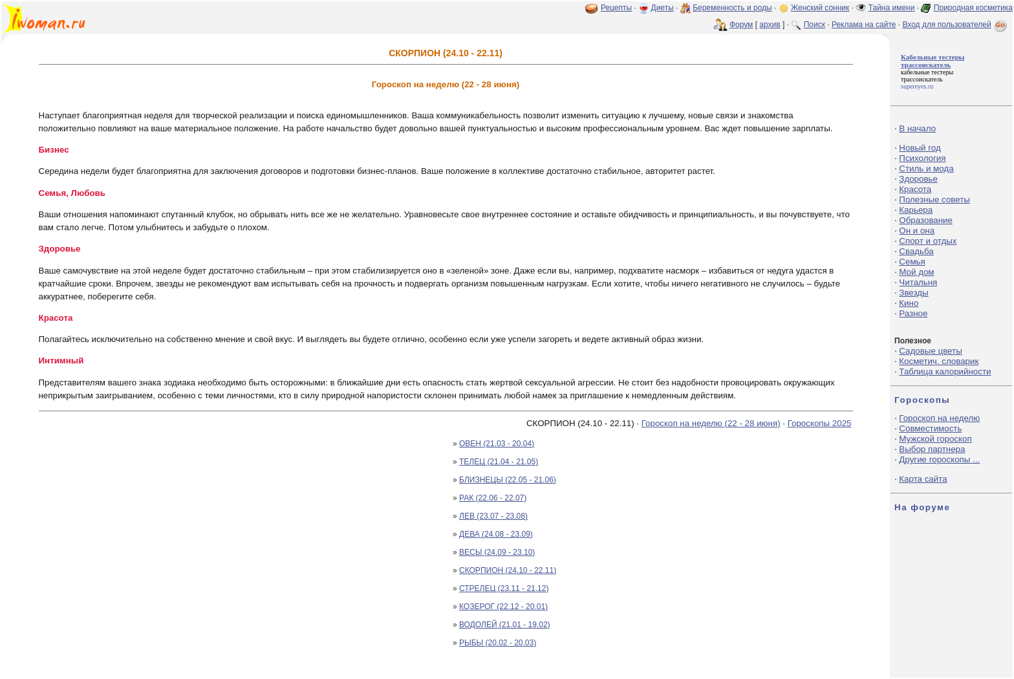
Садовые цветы (930, 351)
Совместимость (930, 428)
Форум (741, 24)
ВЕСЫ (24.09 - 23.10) (497, 552)
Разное (913, 313)
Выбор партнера (932, 449)
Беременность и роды (732, 7)
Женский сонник (820, 7)
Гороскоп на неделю (939, 418)
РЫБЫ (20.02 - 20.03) (497, 642)
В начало (917, 128)
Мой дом (916, 272)
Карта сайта (923, 479)
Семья (912, 261)
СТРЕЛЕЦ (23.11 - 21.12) (503, 588)
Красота (915, 189)
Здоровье (918, 179)
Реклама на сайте (864, 24)
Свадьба (916, 251)
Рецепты (616, 7)
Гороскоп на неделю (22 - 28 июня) (711, 423)
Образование (926, 220)
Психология (922, 158)
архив (769, 24)
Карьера (916, 210)
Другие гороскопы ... (939, 459)
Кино (908, 303)
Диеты (662, 7)
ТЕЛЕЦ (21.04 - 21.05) (498, 461)
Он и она (916, 230)
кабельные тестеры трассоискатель (927, 76)
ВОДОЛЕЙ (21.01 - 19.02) (504, 624)
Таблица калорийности (945, 371)
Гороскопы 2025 (820, 423)
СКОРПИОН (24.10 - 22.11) (507, 570)
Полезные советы (934, 199)
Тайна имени (891, 7)
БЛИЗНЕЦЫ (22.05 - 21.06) (507, 479)
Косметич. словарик (938, 361)
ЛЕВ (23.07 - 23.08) (493, 516)
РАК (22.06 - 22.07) (492, 497)
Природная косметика (973, 7)
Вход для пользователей (955, 24)
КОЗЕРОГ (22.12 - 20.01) (503, 606)
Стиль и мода (926, 168)
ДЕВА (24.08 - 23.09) (496, 534)
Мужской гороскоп (935, 439)
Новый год (919, 148)
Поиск (814, 24)
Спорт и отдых (927, 241)
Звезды (913, 292)
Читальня (918, 282)
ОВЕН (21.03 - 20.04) (496, 443)
